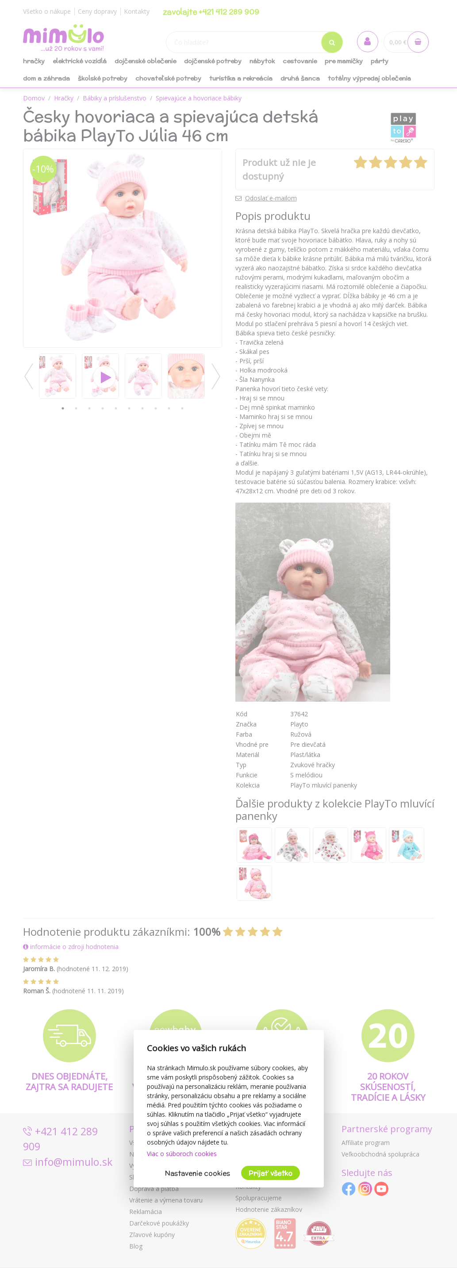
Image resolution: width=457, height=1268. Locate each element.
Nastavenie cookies (197, 1173)
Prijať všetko (270, 1173)
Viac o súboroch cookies (182, 1153)
